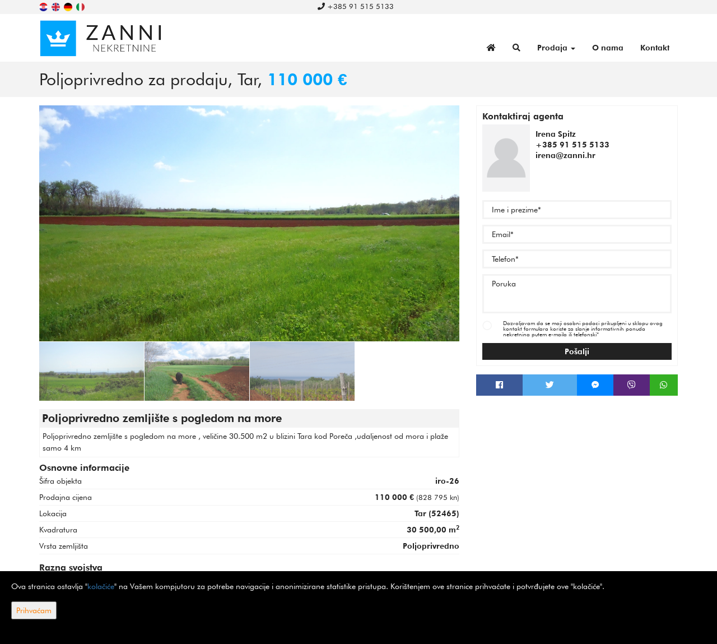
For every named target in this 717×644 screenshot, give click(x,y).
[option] (92, 371)
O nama (607, 47)
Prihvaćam (34, 610)
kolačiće (100, 586)
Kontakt (654, 47)
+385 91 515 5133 (356, 6)
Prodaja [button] (556, 47)
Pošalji (577, 351)
